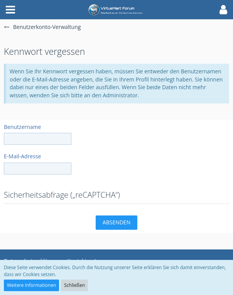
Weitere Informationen (31, 285)
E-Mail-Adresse (22, 156)
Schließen (74, 285)
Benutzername (22, 127)
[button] (10, 9)
